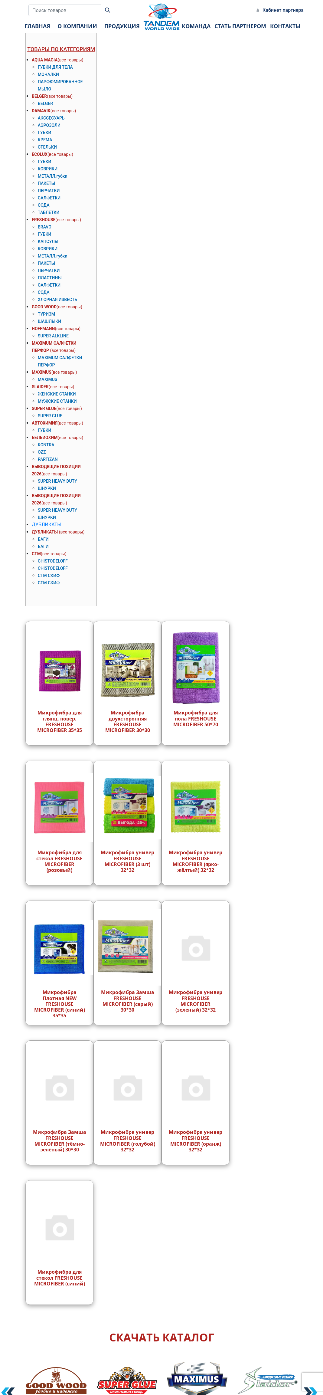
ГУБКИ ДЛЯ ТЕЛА (55, 67)
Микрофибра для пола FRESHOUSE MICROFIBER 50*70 (195, 718)
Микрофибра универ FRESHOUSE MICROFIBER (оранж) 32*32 (195, 1141)
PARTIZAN (48, 459)
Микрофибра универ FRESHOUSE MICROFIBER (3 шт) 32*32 (127, 861)
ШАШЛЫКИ (49, 321)
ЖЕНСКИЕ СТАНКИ (57, 394)
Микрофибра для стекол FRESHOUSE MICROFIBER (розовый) (59, 861)
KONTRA (46, 444)
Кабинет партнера (283, 10)
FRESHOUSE (43, 219)
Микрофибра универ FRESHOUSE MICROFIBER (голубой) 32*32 (127, 1141)
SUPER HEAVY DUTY (57, 481)
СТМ (36, 553)
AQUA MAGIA (45, 59)
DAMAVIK (41, 110)
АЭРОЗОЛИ (49, 125)
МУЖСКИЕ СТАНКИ (57, 401)
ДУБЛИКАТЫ (46, 524)
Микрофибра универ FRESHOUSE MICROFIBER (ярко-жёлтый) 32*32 (195, 861)
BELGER (39, 96)
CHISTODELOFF (53, 561)
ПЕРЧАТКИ (49, 190)
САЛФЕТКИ (49, 197)
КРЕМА (45, 139)
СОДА (43, 205)
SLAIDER (40, 386)
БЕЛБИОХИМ (45, 437)
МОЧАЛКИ (48, 74)
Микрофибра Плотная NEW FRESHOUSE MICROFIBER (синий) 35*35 (59, 1004)
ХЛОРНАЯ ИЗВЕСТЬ (57, 299)
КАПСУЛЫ (48, 241)
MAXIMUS (41, 372)
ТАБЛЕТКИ (48, 212)
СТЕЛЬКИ (47, 147)
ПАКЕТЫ (46, 183)
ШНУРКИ (47, 488)
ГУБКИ (44, 132)
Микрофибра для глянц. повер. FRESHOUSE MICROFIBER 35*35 (59, 721)
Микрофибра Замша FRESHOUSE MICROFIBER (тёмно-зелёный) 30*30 (59, 1141)
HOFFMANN (43, 328)
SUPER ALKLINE (53, 335)
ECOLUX (39, 154)
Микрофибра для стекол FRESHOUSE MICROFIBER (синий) (59, 1278)
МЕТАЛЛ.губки (52, 176)
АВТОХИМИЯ (44, 423)
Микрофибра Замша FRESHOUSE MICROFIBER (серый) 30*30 (127, 1001)
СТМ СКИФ (49, 575)
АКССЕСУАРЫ (52, 118)
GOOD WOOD (44, 306)
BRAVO (44, 227)
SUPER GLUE (44, 408)
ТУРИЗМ (46, 314)
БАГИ (43, 539)
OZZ (42, 452)
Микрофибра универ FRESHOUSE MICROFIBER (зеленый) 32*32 (195, 1001)
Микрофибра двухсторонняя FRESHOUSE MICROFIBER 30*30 (127, 721)
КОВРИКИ (47, 168)
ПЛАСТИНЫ (50, 277)
